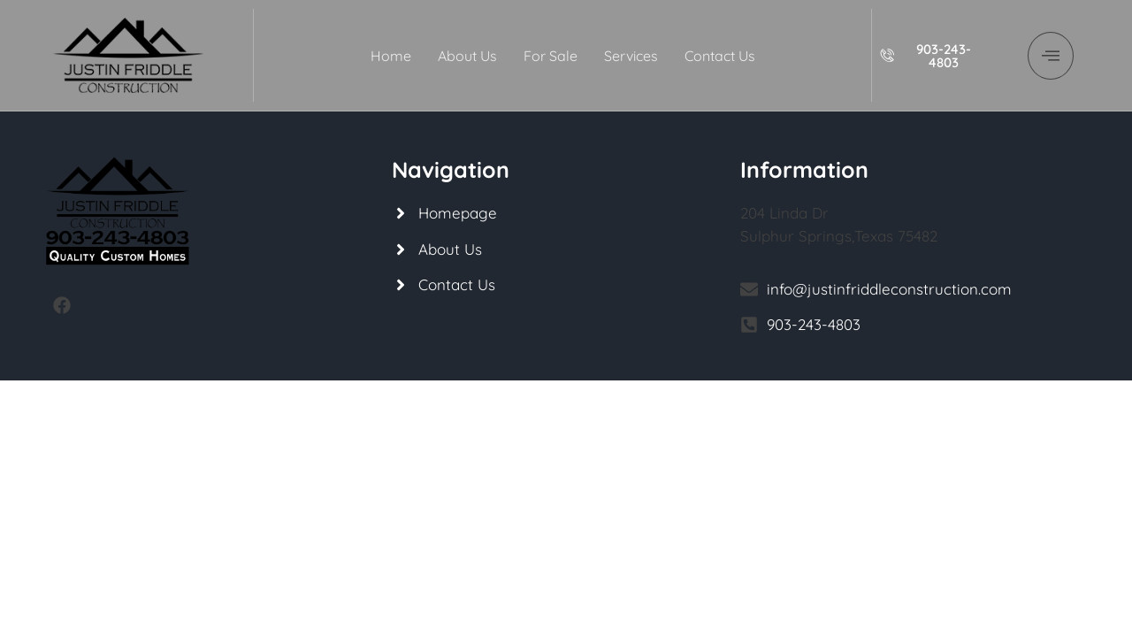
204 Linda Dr (784, 212)
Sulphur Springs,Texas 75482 (838, 235)
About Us (467, 56)
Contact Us (720, 56)
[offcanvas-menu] (1051, 56)
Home (391, 56)
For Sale (550, 56)
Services (631, 56)
